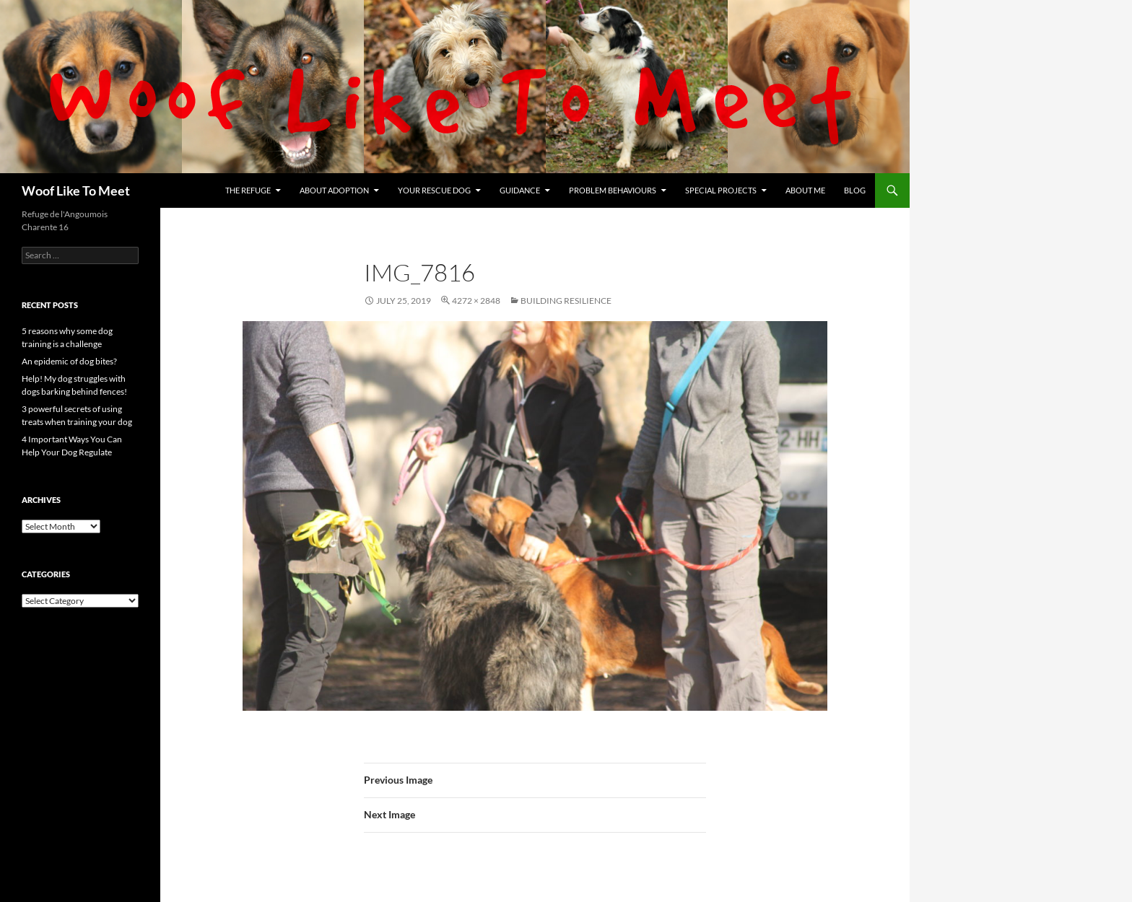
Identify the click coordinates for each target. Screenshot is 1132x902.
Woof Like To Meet (76, 190)
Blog (855, 190)
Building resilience (566, 300)
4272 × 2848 (476, 300)
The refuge (248, 190)
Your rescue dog (434, 190)
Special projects (721, 190)
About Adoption (334, 190)
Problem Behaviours (612, 190)
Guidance (520, 190)
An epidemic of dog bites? (69, 361)
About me (805, 190)
